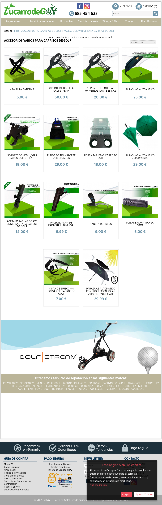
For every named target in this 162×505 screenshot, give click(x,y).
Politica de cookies (13, 478)
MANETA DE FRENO (101, 224)
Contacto (130, 21)
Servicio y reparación (42, 21)
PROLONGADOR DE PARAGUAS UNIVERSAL (61, 224)
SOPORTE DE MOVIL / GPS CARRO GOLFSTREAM (22, 156)
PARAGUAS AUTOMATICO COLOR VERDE (140, 156)
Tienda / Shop (111, 21)
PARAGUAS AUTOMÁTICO (140, 89)
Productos (66, 21)
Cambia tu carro (88, 21)
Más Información (98, 485)
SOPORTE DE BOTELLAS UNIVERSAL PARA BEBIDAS (100, 89)
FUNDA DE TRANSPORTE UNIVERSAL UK (61, 156)
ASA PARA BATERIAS (22, 89)
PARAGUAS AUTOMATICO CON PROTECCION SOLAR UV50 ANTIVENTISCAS (100, 291)
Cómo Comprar (12, 467)
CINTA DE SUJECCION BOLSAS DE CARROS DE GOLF (61, 291)
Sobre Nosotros (15, 21)
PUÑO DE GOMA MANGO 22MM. (140, 224)
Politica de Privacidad (15, 473)
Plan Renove (149, 21)
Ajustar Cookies (144, 494)
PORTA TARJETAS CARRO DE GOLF (100, 156)
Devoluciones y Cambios (16, 490)
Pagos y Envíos (12, 487)
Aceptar (126, 494)
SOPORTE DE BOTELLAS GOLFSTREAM (61, 89)
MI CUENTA (125, 6)
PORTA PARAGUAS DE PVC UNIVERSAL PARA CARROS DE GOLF (22, 224)
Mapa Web (9, 464)
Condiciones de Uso (14, 476)
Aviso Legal (10, 470)
